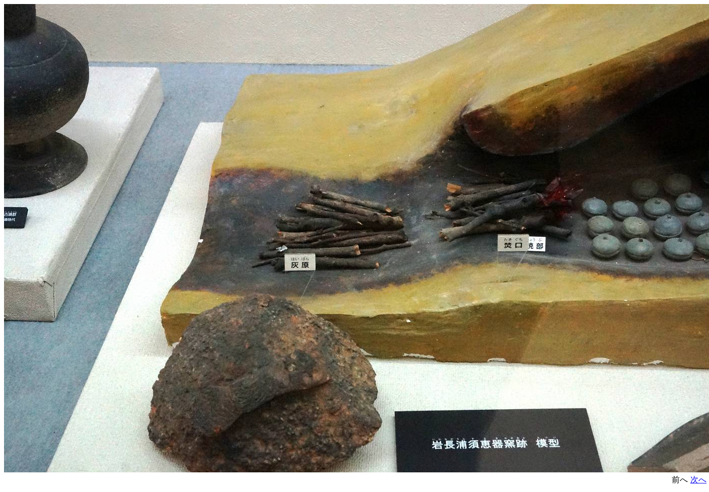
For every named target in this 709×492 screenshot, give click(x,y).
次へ (698, 479)
